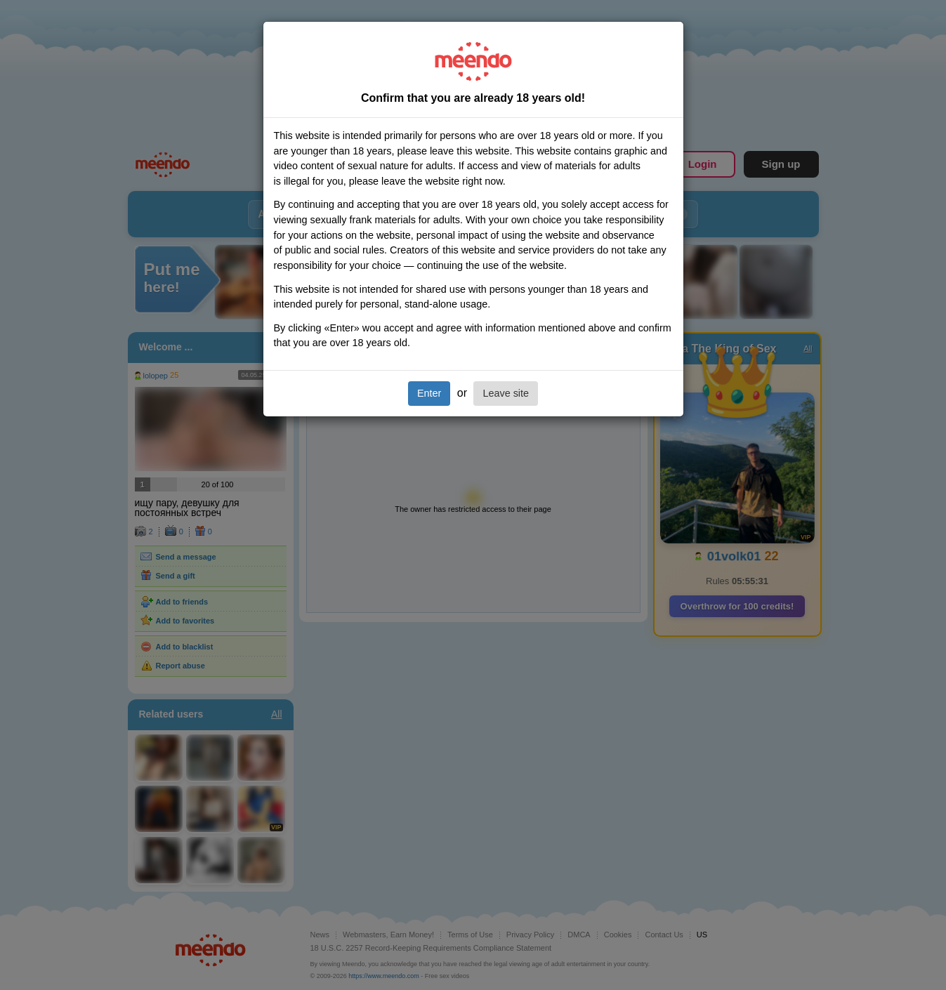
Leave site (505, 393)
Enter (429, 393)
